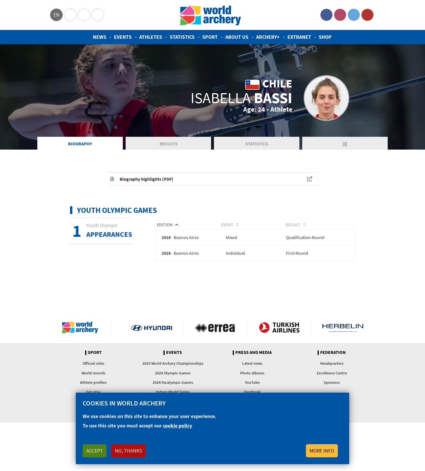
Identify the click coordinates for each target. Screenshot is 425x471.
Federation (333, 356)
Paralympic (84, 15)
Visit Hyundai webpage (151, 331)
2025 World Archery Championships (172, 367)
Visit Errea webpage (215, 331)
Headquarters (332, 367)
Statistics (182, 37)
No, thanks (128, 450)
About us (236, 37)
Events (123, 37)
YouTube (367, 15)
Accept (94, 450)
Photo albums (252, 376)
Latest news (252, 367)
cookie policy (177, 425)
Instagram (340, 15)
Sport (210, 37)
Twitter (354, 15)
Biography (68, 146)
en (57, 14)
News (99, 37)
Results (155, 146)
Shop (325, 37)
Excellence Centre (332, 376)
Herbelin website (342, 331)
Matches (330, 146)
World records (93, 376)
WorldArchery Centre (97, 15)
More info (322, 450)
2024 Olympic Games (173, 376)
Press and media (253, 356)
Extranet (299, 37)
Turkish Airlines (279, 331)
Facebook (326, 15)
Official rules (93, 367)
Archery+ (268, 37)
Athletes (150, 37)
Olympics (70, 15)
